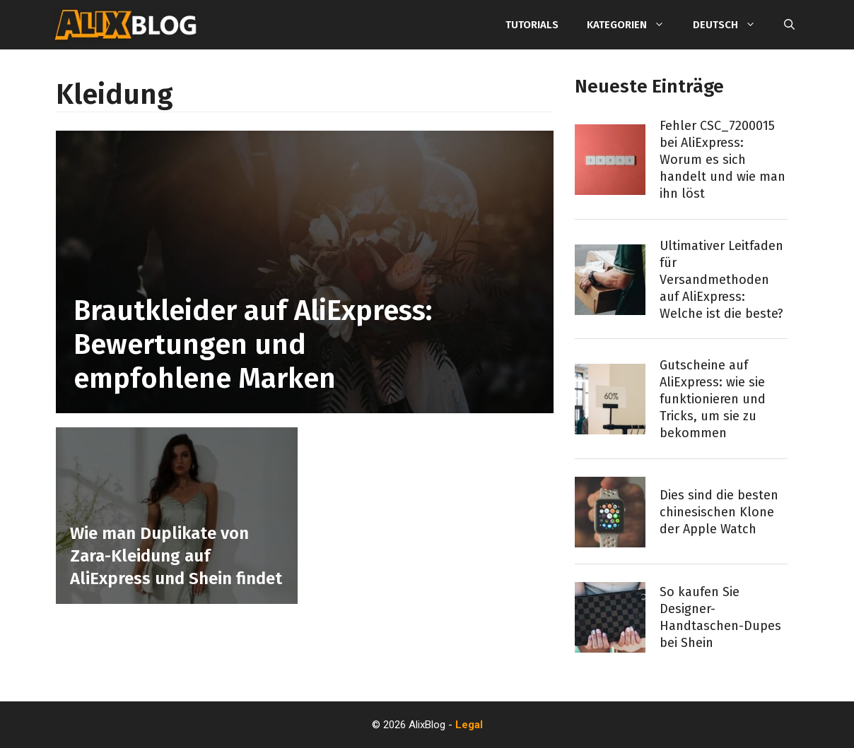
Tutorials (531, 24)
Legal (469, 724)
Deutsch (731, 24)
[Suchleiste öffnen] (789, 24)
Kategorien (633, 24)
